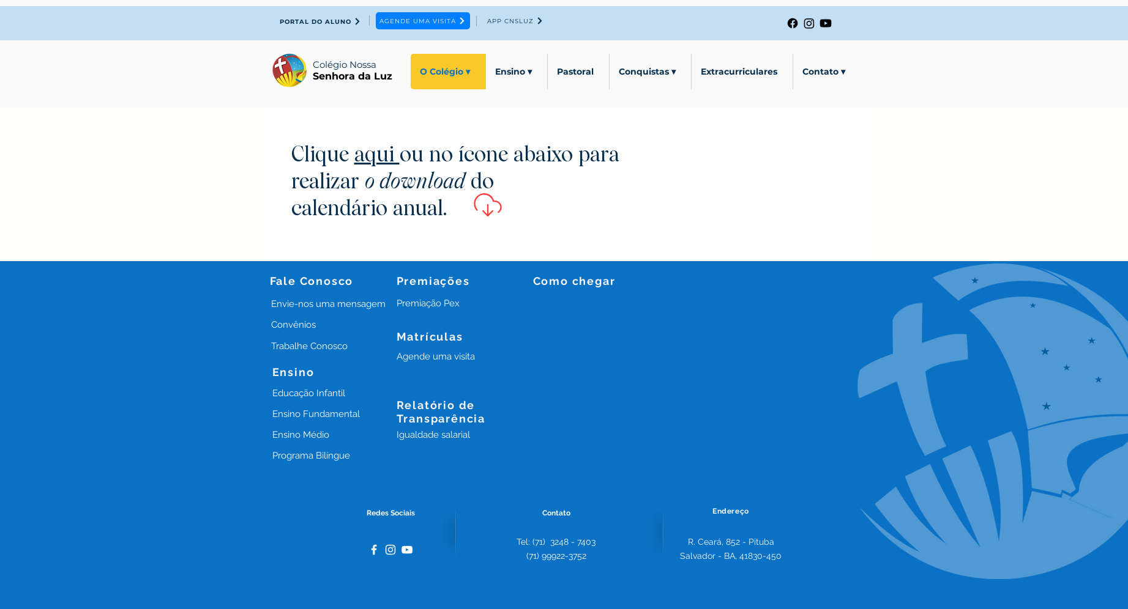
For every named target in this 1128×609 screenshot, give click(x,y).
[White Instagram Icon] (390, 549)
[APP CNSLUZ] (516, 20)
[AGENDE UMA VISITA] (423, 20)
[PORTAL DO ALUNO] (320, 21)
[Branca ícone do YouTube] (407, 549)
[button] (428, 303)
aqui (377, 156)
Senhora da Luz (352, 76)
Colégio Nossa (344, 64)
